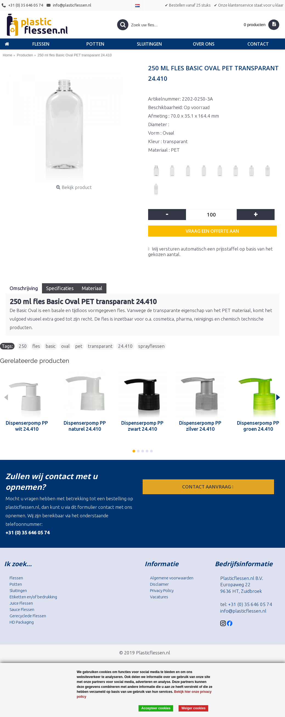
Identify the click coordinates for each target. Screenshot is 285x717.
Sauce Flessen (22, 609)
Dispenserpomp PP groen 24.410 (258, 426)
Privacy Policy (162, 590)
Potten (16, 584)
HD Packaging (22, 622)
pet (78, 346)
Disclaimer (159, 584)
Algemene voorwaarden (171, 578)
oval (65, 346)
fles (36, 346)
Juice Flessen (21, 603)
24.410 (125, 346)
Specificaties (60, 288)
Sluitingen (18, 590)
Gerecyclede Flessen (28, 615)
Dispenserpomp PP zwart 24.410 (142, 426)
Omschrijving (24, 288)
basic (51, 346)
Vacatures (159, 596)
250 (23, 346)
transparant (100, 346)
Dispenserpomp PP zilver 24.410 (200, 426)
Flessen (16, 578)
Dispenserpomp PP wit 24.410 (27, 426)
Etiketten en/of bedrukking (33, 596)
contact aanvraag (208, 486)
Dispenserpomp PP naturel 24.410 (85, 426)
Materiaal (92, 288)
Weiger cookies (193, 708)
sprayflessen (151, 346)
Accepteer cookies (155, 708)
